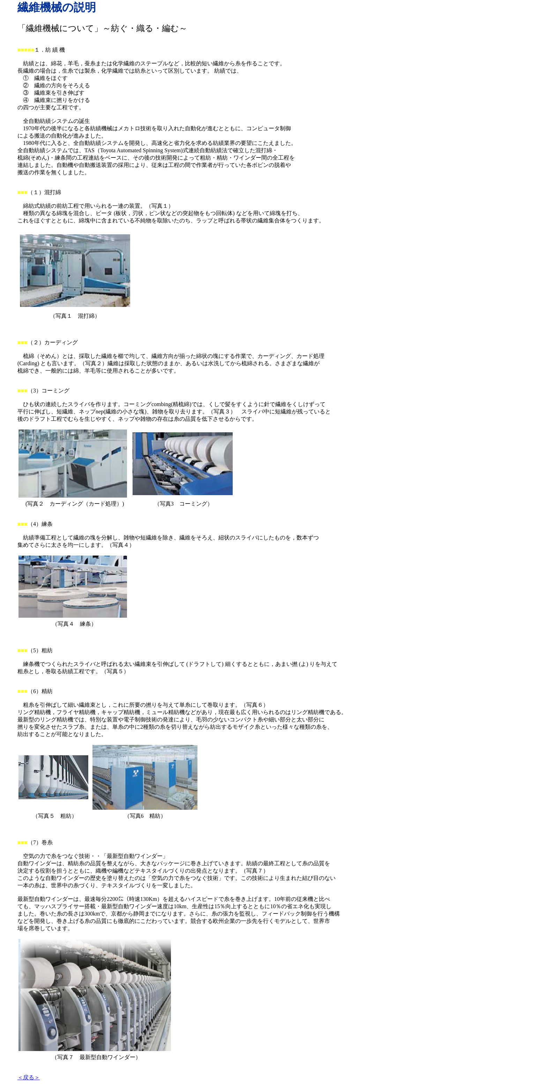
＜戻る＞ (28, 1077)
